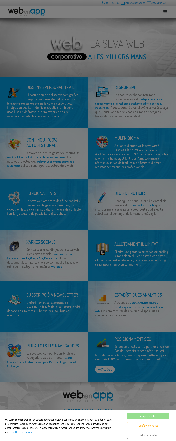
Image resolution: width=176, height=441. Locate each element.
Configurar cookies (148, 425)
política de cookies (22, 432)
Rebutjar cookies (148, 435)
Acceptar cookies (148, 416)
